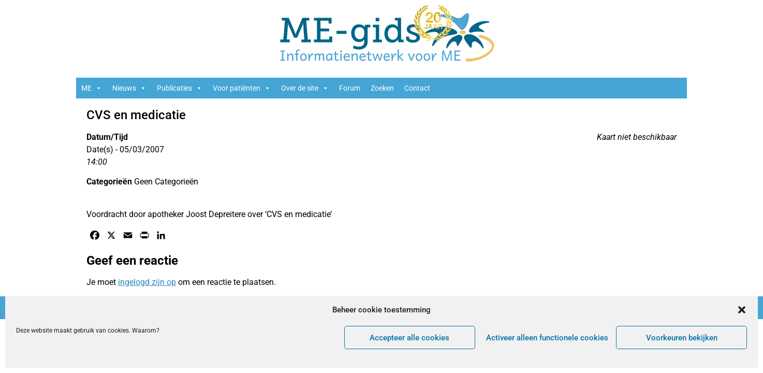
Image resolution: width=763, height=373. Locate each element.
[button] (742, 310)
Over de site (305, 88)
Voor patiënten (242, 88)
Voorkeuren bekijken (681, 337)
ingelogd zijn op (147, 282)
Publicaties (179, 88)
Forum (349, 88)
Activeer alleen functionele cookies (547, 337)
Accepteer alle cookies (409, 337)
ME (91, 88)
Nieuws (129, 88)
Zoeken (382, 88)
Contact (417, 88)
